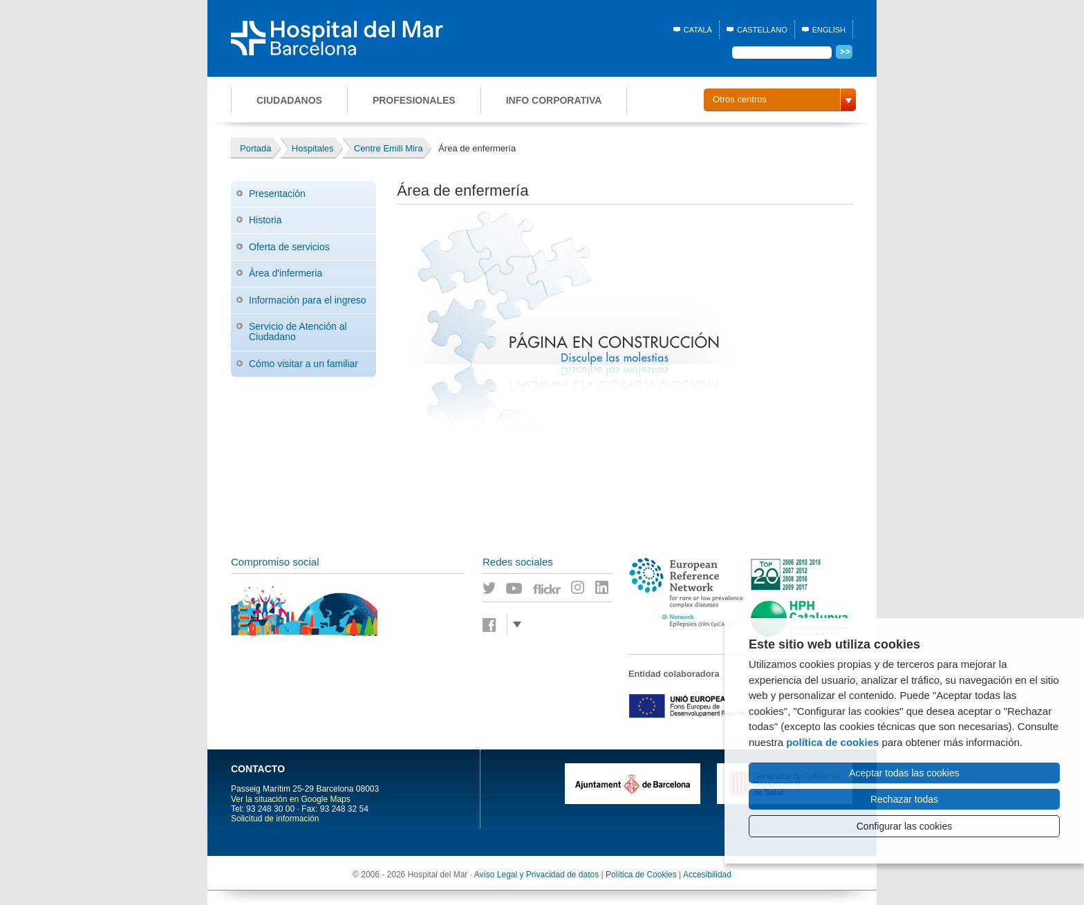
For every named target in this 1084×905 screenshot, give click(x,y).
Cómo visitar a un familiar (303, 363)
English (828, 30)
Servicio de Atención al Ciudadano (298, 331)
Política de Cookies (641, 874)
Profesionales (414, 100)
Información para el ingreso (307, 300)
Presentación (277, 193)
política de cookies (832, 742)
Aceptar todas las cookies (904, 772)
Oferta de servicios (289, 246)
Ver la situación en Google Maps (291, 799)
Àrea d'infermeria (285, 273)
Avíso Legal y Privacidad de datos (536, 874)
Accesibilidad (707, 874)
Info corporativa (554, 100)
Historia (265, 219)
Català (698, 30)
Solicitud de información (275, 818)
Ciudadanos (289, 100)
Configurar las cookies (905, 826)
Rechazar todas (904, 799)
